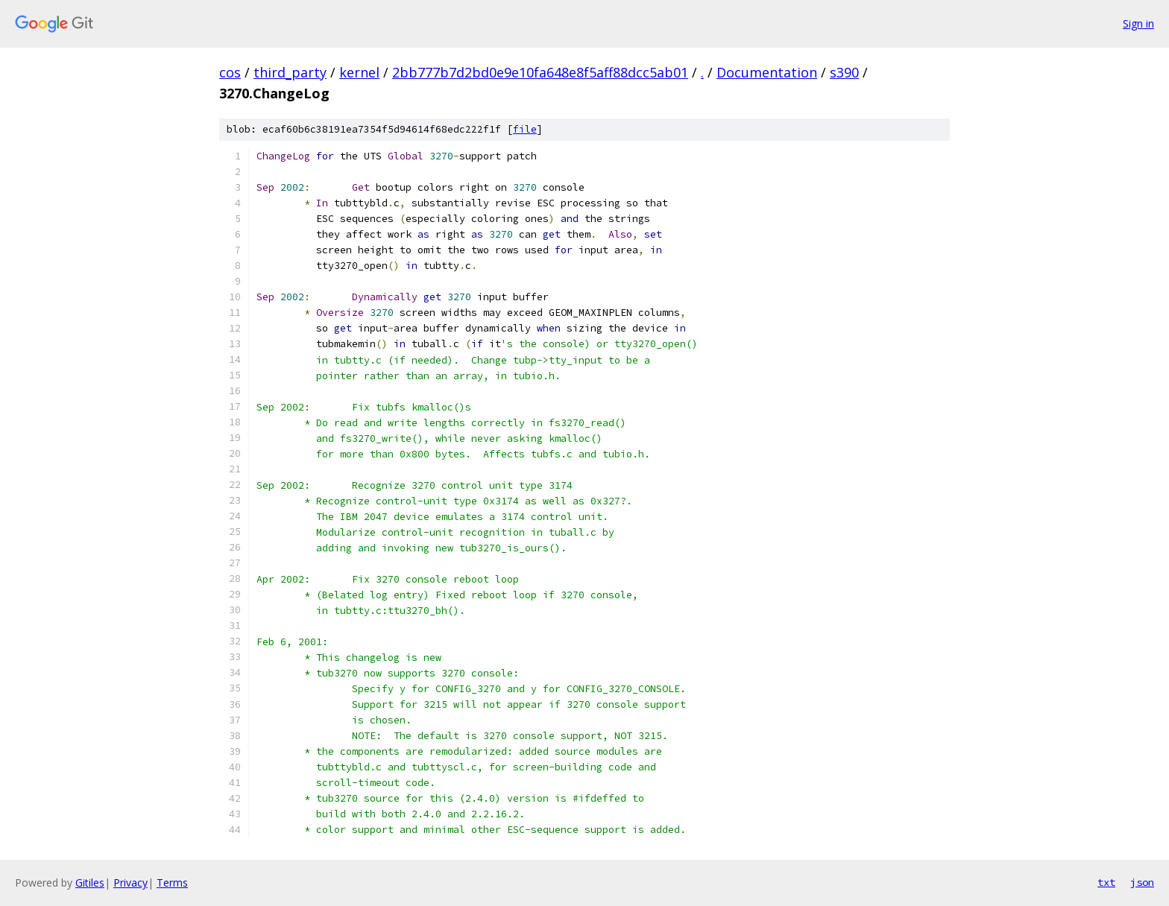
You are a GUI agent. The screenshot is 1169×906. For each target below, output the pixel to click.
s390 (844, 72)
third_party (290, 72)
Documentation (766, 72)
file (525, 129)
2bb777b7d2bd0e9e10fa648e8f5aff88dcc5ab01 (540, 72)
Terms (172, 882)
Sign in (1138, 23)
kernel (359, 72)
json (1142, 882)
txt (1106, 882)
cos (230, 72)
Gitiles (89, 882)
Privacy (130, 882)
